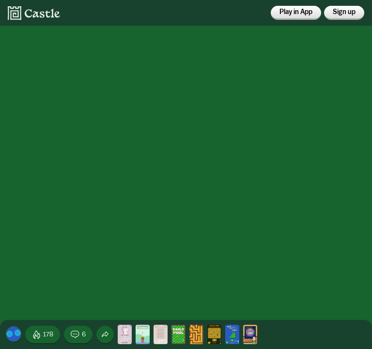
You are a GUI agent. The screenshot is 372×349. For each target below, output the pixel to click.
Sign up (344, 12)
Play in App (295, 12)
